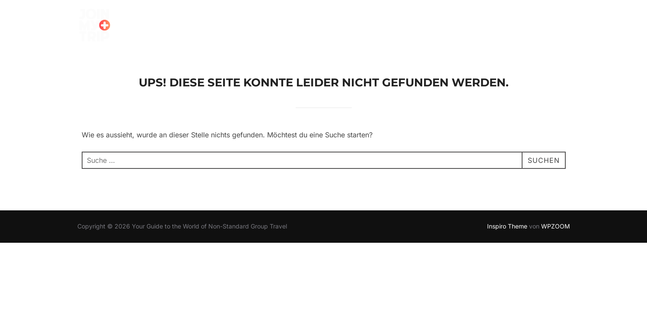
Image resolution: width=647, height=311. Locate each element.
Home (133, 27)
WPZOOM (555, 226)
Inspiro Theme (507, 226)
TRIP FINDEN (180, 27)
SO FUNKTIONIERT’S (252, 27)
